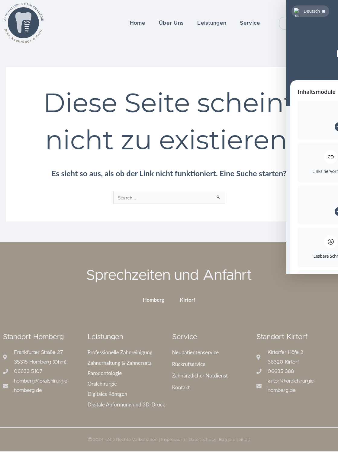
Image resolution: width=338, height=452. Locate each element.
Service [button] (250, 23)
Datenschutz (201, 440)
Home (137, 23)
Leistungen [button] (211, 23)
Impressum (173, 440)
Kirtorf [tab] (187, 300)
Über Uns (171, 23)
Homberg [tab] (153, 300)
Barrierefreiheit (234, 440)
